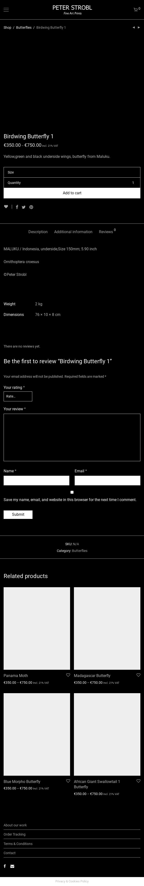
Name (10, 471)
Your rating (14, 387)
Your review (15, 409)
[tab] (38, 232)
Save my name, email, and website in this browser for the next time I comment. (70, 499)
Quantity (14, 183)
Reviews (107, 231)
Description (38, 232)
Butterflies (24, 27)
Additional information (73, 232)
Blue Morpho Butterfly (22, 781)
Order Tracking (15, 834)
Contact (10, 853)
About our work (15, 825)
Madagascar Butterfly (92, 675)
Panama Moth (16, 675)
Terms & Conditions (18, 844)
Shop (7, 27)
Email (81, 471)
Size (11, 172)
